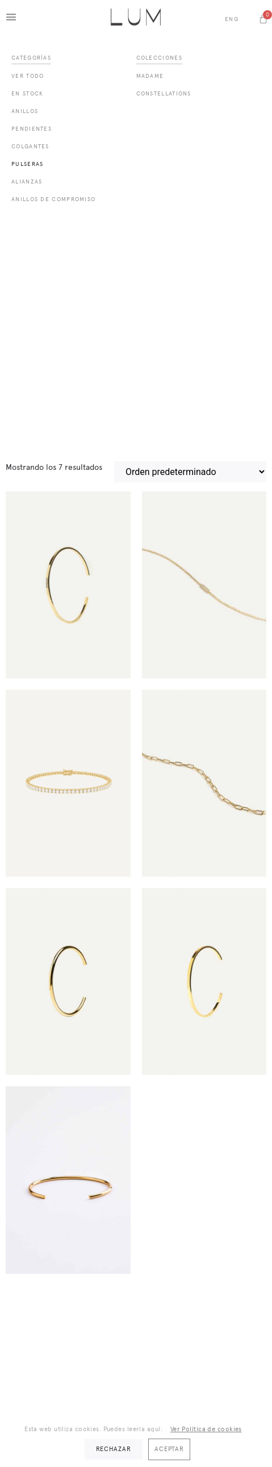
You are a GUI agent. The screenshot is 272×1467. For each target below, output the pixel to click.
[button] (11, 17)
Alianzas (26, 181)
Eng (231, 19)
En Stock (27, 93)
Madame (150, 76)
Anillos (24, 111)
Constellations (163, 93)
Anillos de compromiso (53, 199)
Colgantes (30, 146)
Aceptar (169, 1449)
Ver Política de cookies (206, 1429)
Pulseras (27, 164)
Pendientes (31, 129)
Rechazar (113, 1449)
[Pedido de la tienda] (190, 471)
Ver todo (27, 76)
